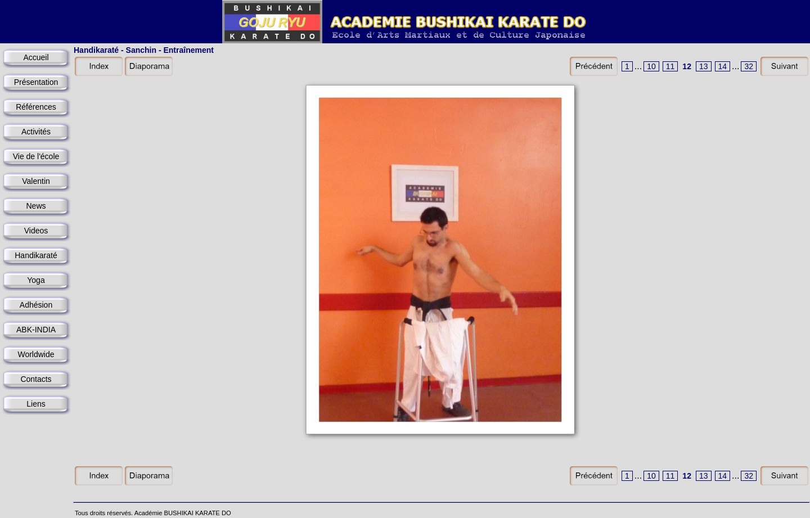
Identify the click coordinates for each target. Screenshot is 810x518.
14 (722, 66)
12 (686, 66)
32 (748, 66)
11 (670, 66)
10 (651, 66)
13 (703, 66)
